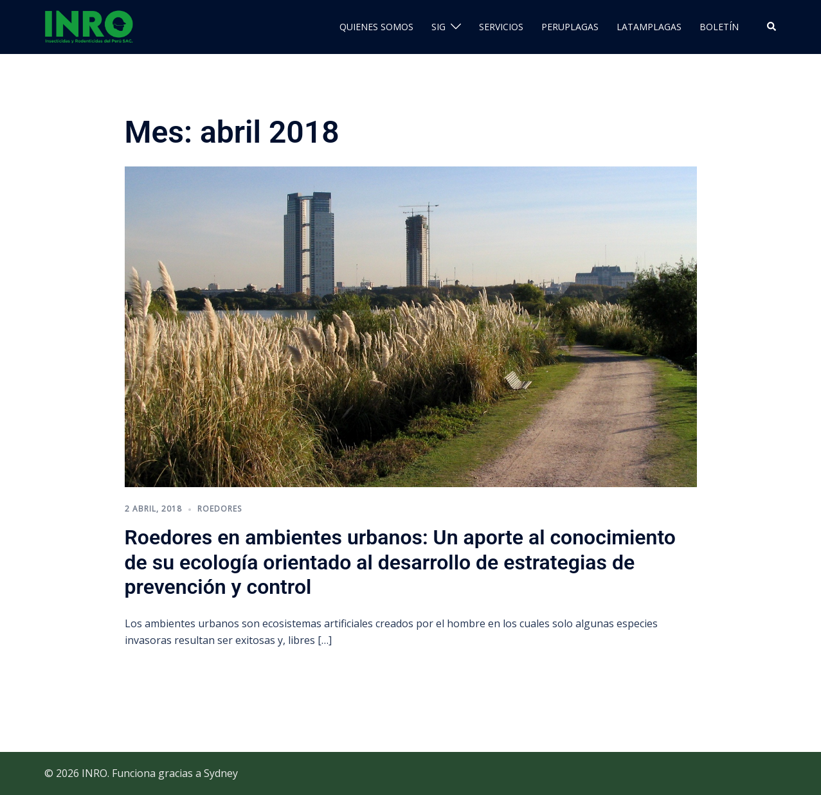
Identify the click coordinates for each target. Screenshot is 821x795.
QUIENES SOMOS (376, 27)
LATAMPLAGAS (649, 27)
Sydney (221, 773)
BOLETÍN (719, 27)
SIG (438, 27)
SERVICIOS (501, 27)
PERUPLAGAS (570, 27)
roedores (219, 508)
